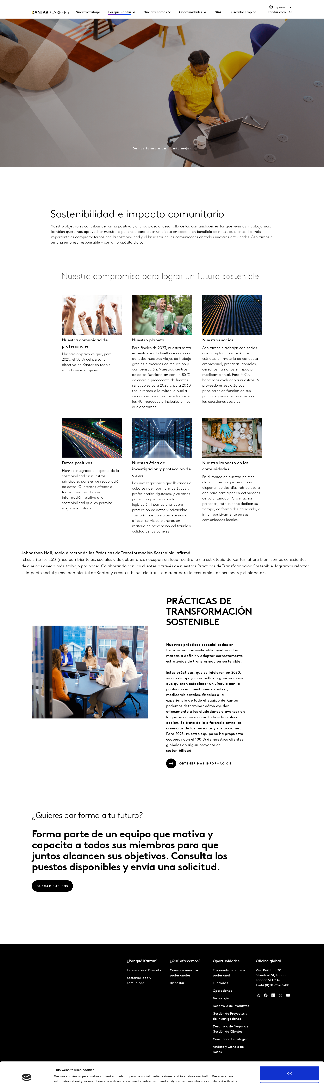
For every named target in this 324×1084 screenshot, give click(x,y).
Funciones (220, 983)
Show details (63, 1076)
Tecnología (221, 998)
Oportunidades (190, 12)
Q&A (218, 12)
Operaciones (222, 991)
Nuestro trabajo (88, 12)
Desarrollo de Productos (231, 1006)
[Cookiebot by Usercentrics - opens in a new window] (27, 1076)
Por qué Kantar (119, 12)
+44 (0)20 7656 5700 (273, 985)
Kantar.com (277, 12)
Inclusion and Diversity (144, 970)
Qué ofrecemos (155, 12)
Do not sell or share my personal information (290, 1067)
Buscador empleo (243, 12)
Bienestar (177, 983)
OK (289, 1051)
